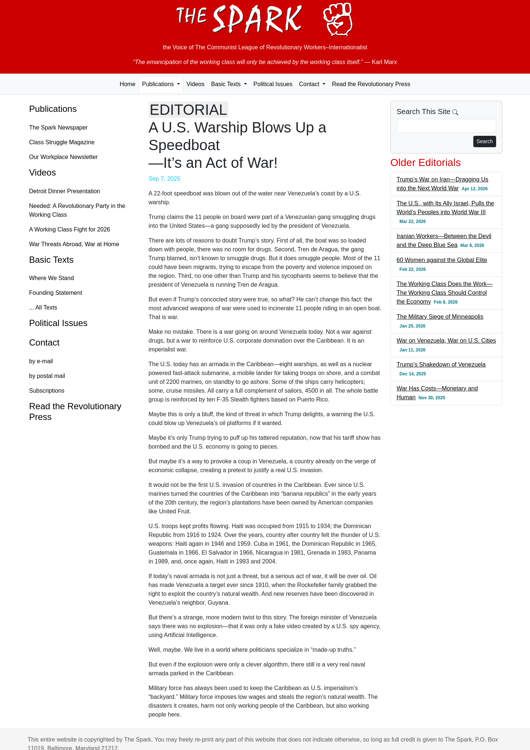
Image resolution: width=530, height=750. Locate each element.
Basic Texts (51, 260)
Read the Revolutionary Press (371, 84)
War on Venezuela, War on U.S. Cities (446, 340)
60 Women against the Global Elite (442, 260)
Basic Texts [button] (226, 84)
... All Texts (43, 307)
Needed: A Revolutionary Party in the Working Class (77, 210)
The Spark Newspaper (58, 127)
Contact (44, 342)
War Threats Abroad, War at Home (74, 244)
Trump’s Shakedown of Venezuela (441, 364)
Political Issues (273, 84)
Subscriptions (46, 391)
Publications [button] (159, 84)
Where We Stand (51, 278)
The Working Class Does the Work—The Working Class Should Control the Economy (445, 293)
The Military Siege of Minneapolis (440, 317)
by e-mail (41, 361)
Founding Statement (55, 293)
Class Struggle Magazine (62, 142)
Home (127, 84)
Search (485, 141)
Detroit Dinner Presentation (64, 191)
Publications (53, 109)
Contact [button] (310, 84)
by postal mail (47, 376)
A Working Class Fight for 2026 (69, 229)
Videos (196, 84)
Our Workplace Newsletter (63, 157)
